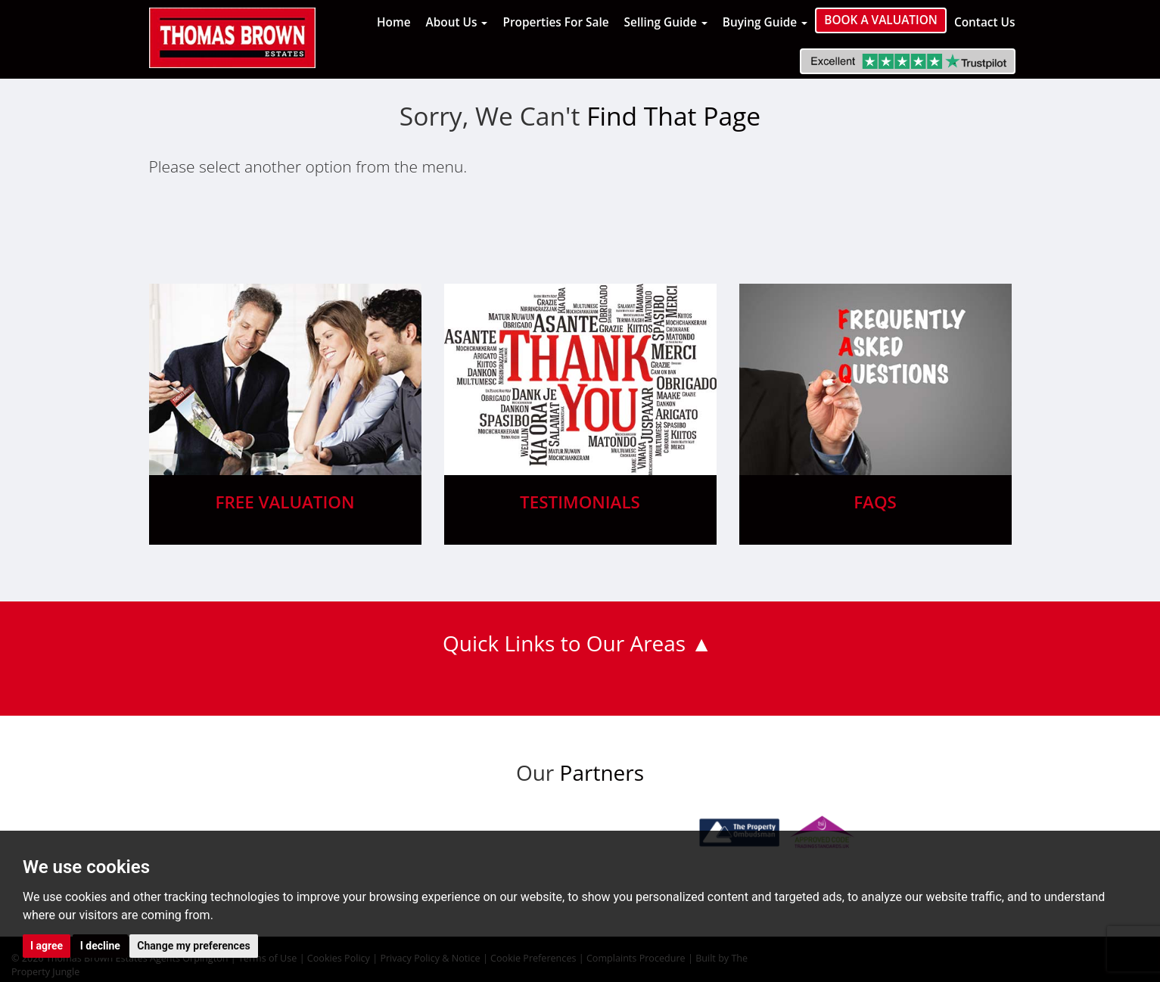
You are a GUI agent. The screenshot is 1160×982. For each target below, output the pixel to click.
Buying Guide (765, 22)
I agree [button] (46, 946)
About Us (457, 22)
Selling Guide (666, 22)
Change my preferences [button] (193, 946)
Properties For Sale (555, 22)
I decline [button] (100, 946)
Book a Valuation (881, 20)
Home (394, 22)
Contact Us (984, 22)
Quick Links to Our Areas (564, 643)
